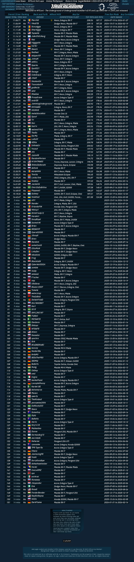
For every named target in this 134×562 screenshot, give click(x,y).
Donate (125, 4)
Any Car (76, 14)
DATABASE (10, 9)
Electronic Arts (86, 556)
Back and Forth (41, 14)
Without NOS (55, 14)
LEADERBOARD (8, 1)
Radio (125, 1)
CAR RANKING (8, 7)
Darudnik (89, 551)
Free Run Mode (112, 14)
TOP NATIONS (8, 4)
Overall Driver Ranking (18, 14)
